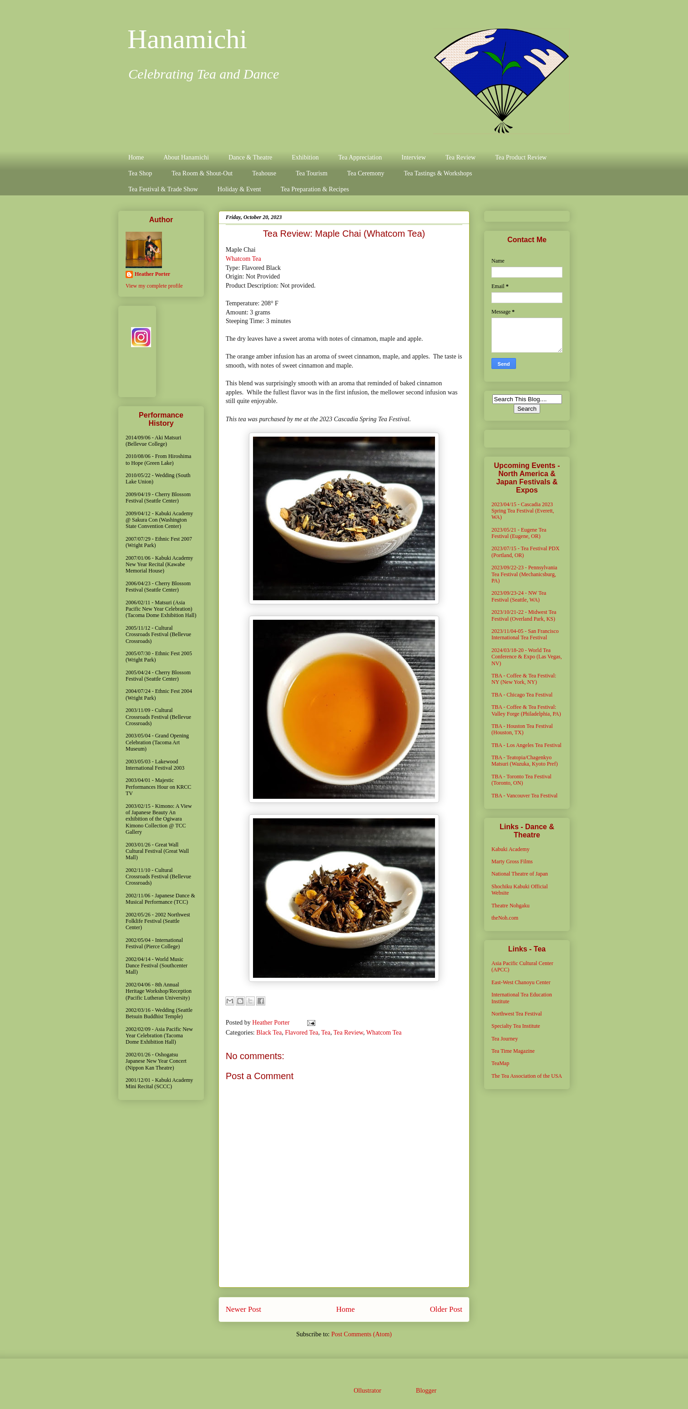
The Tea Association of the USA (526, 1076)
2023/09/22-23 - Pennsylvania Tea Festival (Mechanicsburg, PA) (524, 574)
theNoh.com (504, 918)
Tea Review (460, 157)
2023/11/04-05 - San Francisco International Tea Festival (525, 634)
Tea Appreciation (360, 157)
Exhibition (305, 157)
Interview (413, 157)
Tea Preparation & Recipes (315, 189)
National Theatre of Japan (519, 874)
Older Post (446, 1309)
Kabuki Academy (510, 849)
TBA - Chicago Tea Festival (521, 695)
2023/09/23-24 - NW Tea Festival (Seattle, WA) (518, 596)
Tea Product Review (520, 157)
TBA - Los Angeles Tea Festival (526, 745)
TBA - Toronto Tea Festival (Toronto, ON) (521, 779)
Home (136, 157)
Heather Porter (271, 1022)
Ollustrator (367, 1390)
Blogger (426, 1390)
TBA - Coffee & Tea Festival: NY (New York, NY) (523, 678)
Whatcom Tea (243, 258)
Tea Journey (504, 1039)
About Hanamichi (186, 157)
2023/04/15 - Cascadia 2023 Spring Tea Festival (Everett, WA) (522, 511)
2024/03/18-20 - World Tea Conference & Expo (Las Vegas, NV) (526, 657)
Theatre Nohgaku (510, 905)
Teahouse (264, 173)
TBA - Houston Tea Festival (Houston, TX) (522, 729)
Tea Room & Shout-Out (202, 173)
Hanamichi (187, 39)
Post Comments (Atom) (361, 1334)
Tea (325, 1032)
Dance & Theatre (250, 157)
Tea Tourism (312, 173)
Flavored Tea (301, 1032)
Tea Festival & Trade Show (163, 189)
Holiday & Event (239, 189)
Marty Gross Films (512, 861)
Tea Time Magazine (513, 1051)
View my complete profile (154, 286)
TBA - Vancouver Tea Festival (524, 795)
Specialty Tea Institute (515, 1026)
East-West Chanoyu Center (521, 982)
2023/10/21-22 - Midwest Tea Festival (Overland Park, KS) (523, 615)
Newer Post (243, 1309)
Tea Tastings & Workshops (438, 173)
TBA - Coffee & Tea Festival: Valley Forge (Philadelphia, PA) (526, 710)
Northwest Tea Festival (516, 1014)
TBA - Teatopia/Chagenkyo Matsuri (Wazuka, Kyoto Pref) (524, 760)
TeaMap (500, 1063)
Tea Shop (140, 173)
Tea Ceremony (365, 173)
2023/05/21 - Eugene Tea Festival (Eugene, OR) (518, 533)
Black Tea (269, 1032)
